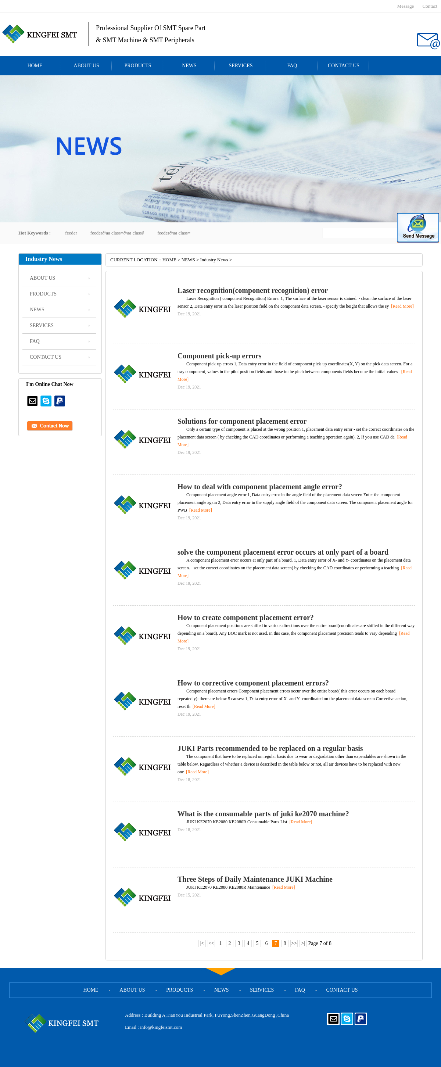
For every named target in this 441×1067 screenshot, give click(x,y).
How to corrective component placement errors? (253, 683)
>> (294, 943)
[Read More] (401, 306)
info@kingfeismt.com (161, 1027)
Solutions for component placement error (242, 421)
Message (405, 6)
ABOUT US (86, 65)
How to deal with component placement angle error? (260, 487)
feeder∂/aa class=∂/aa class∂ (117, 233)
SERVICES (240, 65)
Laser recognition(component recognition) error (253, 290)
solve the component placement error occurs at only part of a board (283, 552)
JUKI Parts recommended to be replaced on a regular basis (270, 748)
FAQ (292, 65)
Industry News (214, 259)
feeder (71, 233)
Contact (430, 6)
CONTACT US (343, 65)
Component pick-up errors (220, 356)
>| (303, 943)
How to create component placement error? (246, 617)
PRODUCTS (137, 65)
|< (202, 943)
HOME (34, 65)
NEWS (189, 65)
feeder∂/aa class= (173, 233)
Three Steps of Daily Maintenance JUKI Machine (255, 879)
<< (211, 943)
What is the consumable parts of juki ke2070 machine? (263, 814)
